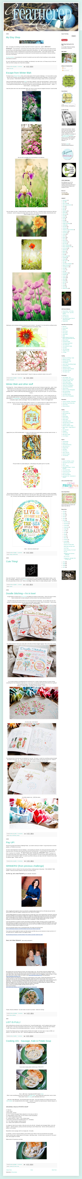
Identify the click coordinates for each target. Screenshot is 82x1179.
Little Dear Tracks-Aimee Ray (68, 403)
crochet (64, 234)
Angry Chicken (66, 412)
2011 (64, 520)
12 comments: (20, 861)
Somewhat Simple (66, 342)
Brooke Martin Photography (68, 379)
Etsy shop (11, 68)
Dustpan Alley (65, 448)
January (65, 541)
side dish (64, 282)
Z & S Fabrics (65, 436)
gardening (65, 250)
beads (64, 208)
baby (64, 206)
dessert (64, 237)
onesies (64, 270)
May (65, 534)
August (65, 529)
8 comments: (19, 1164)
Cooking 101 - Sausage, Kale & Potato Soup (28, 1041)
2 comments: (20, 66)
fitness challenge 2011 (67, 247)
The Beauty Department (67, 343)
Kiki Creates (65, 333)
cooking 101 (12, 1166)
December (66, 522)
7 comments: (19, 377)
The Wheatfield (16, 398)
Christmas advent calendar (68, 230)
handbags (65, 257)
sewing (18, 835)
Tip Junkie (65, 348)
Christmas (65, 228)
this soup (30, 1096)
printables (65, 274)
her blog (25, 579)
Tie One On (65, 451)
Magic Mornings (66, 265)
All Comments (65, 70)
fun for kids (65, 248)
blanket (64, 213)
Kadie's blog (32, 1095)
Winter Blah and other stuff (19, 384)
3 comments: (19, 552)
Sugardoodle (65, 321)
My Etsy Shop (13, 37)
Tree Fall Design (66, 349)
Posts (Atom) (14, 1172)
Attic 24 (64, 464)
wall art (64, 287)
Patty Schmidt (65, 388)
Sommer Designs (66, 454)
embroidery (14, 835)
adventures (65, 200)
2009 (64, 564)
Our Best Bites (65, 366)
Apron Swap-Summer (67, 205)
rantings (11, 554)
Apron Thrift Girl (66, 452)
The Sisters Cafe (66, 372)
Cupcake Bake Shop (67, 361)
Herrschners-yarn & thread (68, 463)
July (65, 531)
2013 (64, 517)
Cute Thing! (12, 561)
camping (64, 225)
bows (64, 219)
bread (42, 1094)
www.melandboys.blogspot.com (13, 976)
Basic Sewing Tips (66, 413)
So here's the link (10, 57)
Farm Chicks (65, 331)
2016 (64, 511)
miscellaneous (65, 267)
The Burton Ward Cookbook (68, 369)
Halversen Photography (67, 384)
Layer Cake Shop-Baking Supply (69, 364)
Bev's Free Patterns (67, 475)
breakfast (64, 222)
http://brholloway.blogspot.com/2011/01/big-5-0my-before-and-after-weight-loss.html (24, 934)
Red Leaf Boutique (66, 391)
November (66, 524)
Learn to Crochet (66, 473)
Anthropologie (65, 442)
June (65, 532)
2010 (64, 562)
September (66, 527)
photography (12, 379)
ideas (64, 262)
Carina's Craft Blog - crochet (68, 461)
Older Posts (54, 1170)
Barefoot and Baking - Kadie (68, 358)
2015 (64, 513)
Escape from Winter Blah (18, 72)
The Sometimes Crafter (67, 346)
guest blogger (65, 256)
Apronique (65, 449)
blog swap (65, 214)
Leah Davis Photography (68, 387)
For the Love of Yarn (67, 471)
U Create (64, 352)
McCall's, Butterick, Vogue (68, 426)
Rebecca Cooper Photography (69, 390)
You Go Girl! (65, 405)
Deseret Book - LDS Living (68, 311)
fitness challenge (13, 1015)
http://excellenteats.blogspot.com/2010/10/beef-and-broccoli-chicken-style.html (23, 928)
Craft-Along (65, 233)
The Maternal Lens (66, 393)
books (11, 835)
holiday (64, 259)
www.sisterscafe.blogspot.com (35, 975)
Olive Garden (9, 1101)
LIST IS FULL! (13, 1022)
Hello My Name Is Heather (68, 423)
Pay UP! (10, 842)
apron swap (65, 203)
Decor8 (64, 330)
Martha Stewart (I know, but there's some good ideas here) (69, 338)
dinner (15, 1166)
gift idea (64, 253)
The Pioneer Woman (67, 370)
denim (64, 236)
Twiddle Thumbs (66, 351)
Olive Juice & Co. (66, 446)
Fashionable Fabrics (67, 421)
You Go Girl (24, 596)
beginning (65, 211)
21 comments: (20, 833)
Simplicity (65, 431)
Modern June (65, 443)
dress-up (64, 240)
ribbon (64, 279)
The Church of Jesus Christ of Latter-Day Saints (69, 319)
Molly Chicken (65, 340)
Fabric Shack (65, 419)
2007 (64, 567)
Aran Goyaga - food (67, 377)
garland (64, 251)
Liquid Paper (65, 334)
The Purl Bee (65, 433)
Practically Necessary (67, 445)
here (25, 81)
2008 (64, 565)
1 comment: (20, 584)
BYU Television (66, 317)
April (65, 536)
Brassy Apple (65, 328)
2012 (64, 519)
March (65, 538)
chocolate (65, 227)
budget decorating (66, 224)
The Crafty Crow (66, 345)
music (64, 268)
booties (64, 217)
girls (63, 254)
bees (64, 210)
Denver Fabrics (66, 418)
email (67, 144)
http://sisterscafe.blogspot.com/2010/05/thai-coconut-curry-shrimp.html (21, 987)
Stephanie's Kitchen (67, 367)
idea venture (65, 261)
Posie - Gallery (66, 466)
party (64, 271)
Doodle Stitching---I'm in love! (21, 593)
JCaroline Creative (66, 424)
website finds (15, 554)
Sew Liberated (65, 430)
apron (64, 202)
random (11, 586)
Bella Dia (64, 327)
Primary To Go (65, 315)
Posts (64, 68)
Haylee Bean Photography (68, 385)
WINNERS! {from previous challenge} (25, 866)
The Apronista (65, 456)
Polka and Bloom (66, 406)
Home (32, 1170)
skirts (64, 284)
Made (64, 336)
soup (18, 1166)
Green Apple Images (67, 382)
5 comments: (20, 1013)
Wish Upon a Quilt (66, 435)
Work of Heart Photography (68, 396)
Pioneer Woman (17, 76)
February (66, 540)
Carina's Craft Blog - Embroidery (69, 402)
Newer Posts (9, 1170)
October (65, 525)
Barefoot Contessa (66, 360)
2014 (64, 515)
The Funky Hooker (66, 470)
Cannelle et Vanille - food (68, 381)
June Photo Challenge (67, 264)
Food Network (65, 363)
